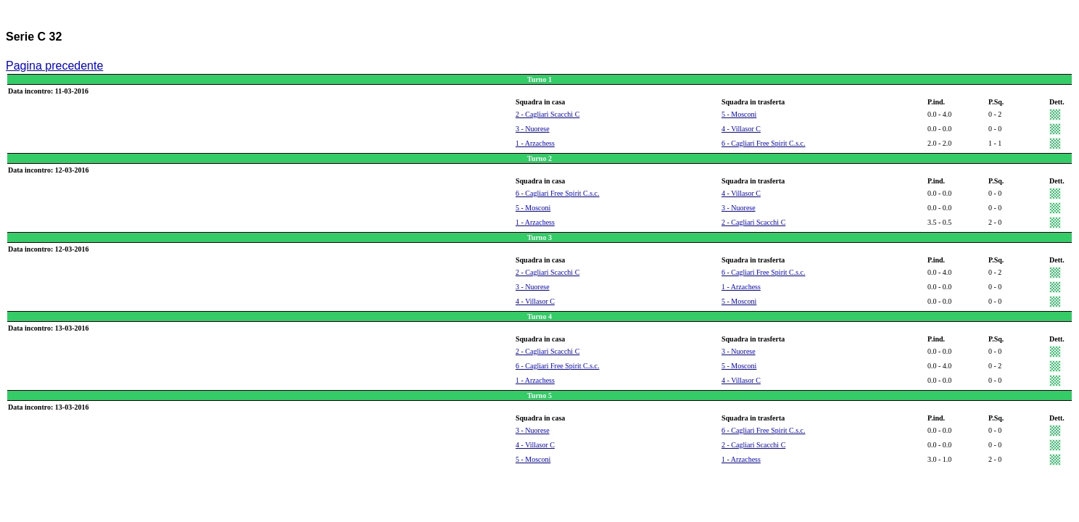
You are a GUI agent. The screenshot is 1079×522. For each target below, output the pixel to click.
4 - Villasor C (741, 129)
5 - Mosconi (739, 114)
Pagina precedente (54, 65)
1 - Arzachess (535, 143)
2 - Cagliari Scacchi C (547, 114)
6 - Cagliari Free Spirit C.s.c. (764, 143)
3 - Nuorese (533, 129)
